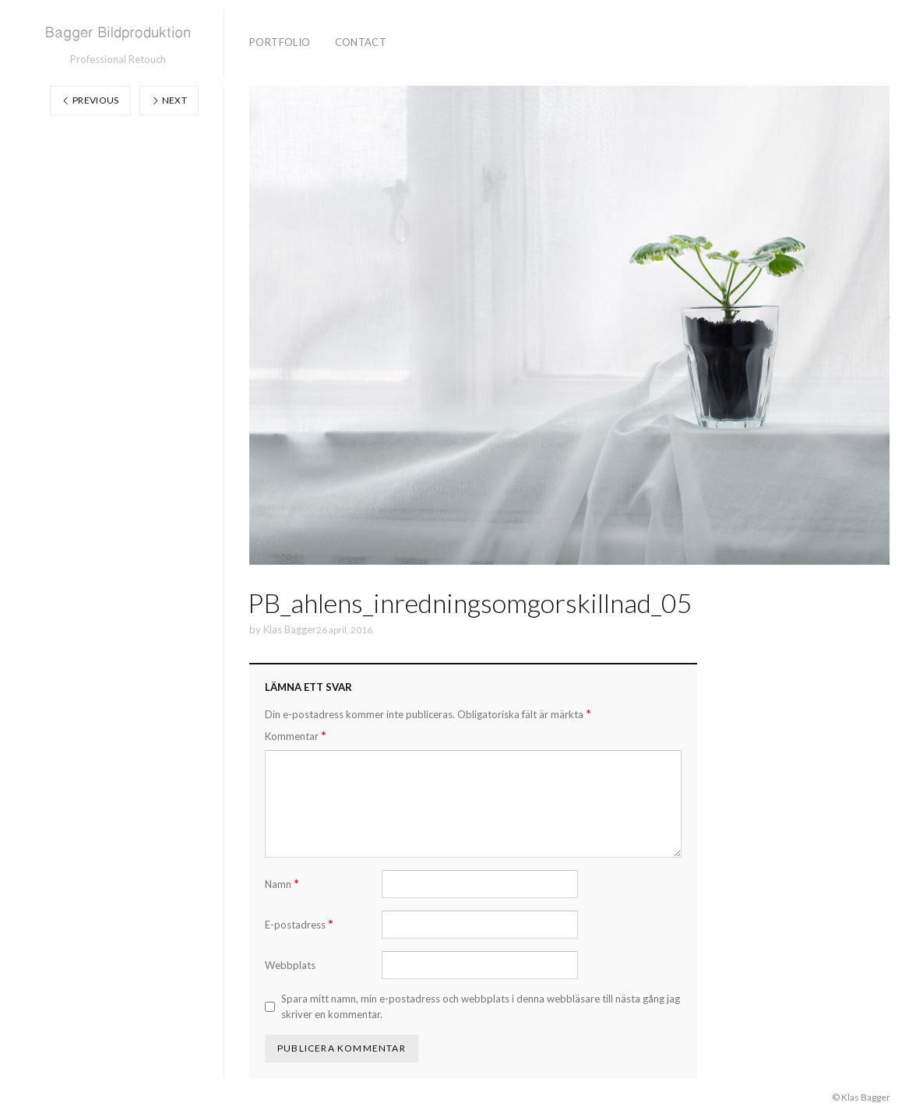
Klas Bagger (289, 629)
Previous (90, 100)
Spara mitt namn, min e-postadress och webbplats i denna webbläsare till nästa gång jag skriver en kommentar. (480, 1006)
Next (169, 100)
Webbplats (290, 965)
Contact (361, 42)
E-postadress (299, 924)
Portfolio (280, 42)
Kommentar (295, 735)
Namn (282, 883)
